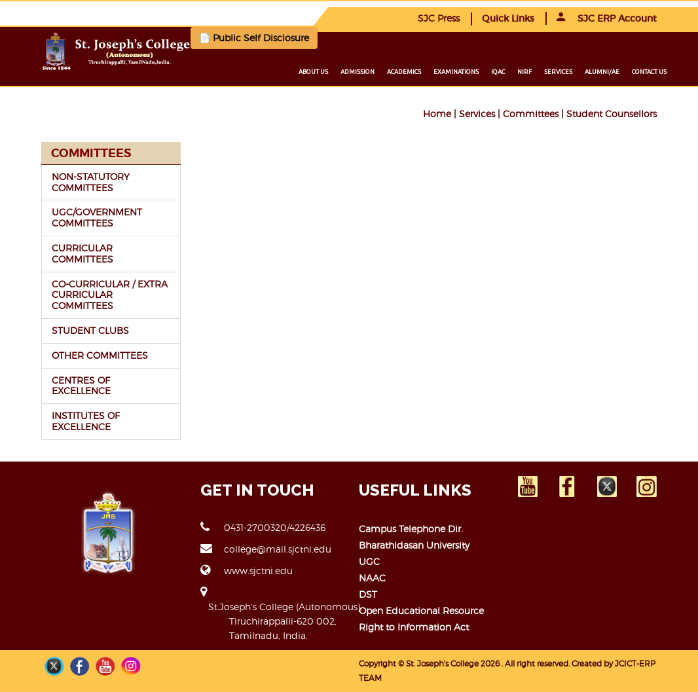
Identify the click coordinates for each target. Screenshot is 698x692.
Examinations (456, 71)
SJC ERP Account (607, 18)
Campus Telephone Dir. (411, 528)
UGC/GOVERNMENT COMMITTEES (97, 217)
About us (313, 71)
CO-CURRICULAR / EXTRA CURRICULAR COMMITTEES (110, 295)
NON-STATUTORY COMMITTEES (91, 182)
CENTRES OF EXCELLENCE (81, 385)
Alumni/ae (602, 71)
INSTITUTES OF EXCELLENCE (86, 421)
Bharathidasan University (414, 545)
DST (368, 594)
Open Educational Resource (421, 610)
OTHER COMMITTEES (100, 355)
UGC (369, 561)
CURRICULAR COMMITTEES (82, 253)
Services (558, 71)
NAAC (372, 577)
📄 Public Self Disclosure (254, 37)
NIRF (524, 71)
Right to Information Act (414, 626)
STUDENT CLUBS (90, 330)
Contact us (649, 71)
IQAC (498, 71)
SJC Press (439, 18)
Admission (357, 71)
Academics (404, 71)
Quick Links (508, 18)
